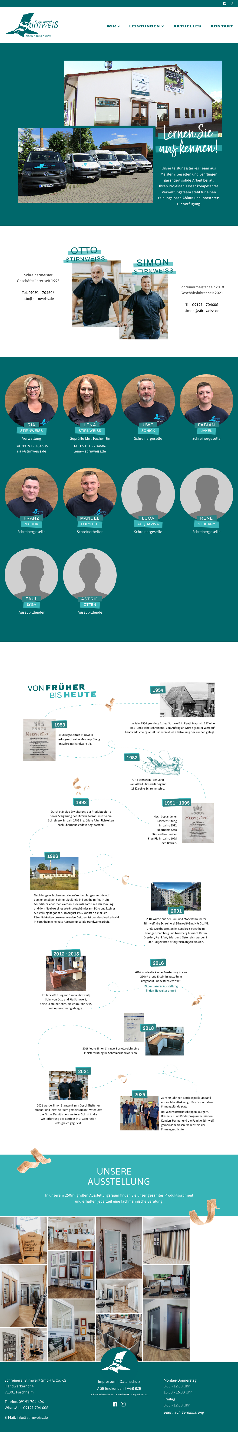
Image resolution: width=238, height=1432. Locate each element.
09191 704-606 (31, 1401)
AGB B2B (134, 1388)
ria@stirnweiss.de (31, 451)
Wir (113, 26)
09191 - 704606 (42, 292)
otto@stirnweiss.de (38, 298)
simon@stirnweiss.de (202, 311)
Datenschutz (130, 1381)
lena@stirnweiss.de (90, 451)
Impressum (107, 1381)
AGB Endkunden (110, 1388)
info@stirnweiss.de (32, 1417)
